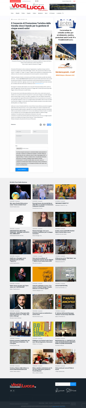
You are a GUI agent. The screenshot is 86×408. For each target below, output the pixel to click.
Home (12, 13)
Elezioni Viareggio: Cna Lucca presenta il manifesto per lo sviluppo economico (43, 232)
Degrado (28, 13)
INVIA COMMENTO (22, 169)
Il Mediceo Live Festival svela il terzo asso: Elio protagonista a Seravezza (43, 341)
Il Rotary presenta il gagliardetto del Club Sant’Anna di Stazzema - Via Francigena (20, 342)
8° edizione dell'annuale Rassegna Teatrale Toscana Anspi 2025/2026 (64, 313)
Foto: (16, 146)
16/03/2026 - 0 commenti (15, 338)
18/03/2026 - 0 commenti (37, 311)
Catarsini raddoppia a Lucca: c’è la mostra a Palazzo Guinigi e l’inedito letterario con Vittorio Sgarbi (42, 287)
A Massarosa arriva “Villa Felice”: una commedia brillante (65, 259)
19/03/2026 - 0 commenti (15, 311)
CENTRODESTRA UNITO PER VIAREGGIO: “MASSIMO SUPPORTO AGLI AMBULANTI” (19, 232)
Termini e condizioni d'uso (65, 403)
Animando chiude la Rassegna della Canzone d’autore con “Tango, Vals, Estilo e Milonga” (19, 314)
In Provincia (52, 13)
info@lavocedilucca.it (56, 406)
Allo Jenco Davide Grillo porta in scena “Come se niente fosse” (19, 204)
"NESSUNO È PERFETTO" (62, 203)
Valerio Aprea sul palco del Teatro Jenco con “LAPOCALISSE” (19, 286)
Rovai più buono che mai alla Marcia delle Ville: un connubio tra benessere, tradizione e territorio (43, 205)
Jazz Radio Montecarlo (26, 1)
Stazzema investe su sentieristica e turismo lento (42, 313)
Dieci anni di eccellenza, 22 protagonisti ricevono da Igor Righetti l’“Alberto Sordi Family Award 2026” (43, 259)
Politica (23, 13)
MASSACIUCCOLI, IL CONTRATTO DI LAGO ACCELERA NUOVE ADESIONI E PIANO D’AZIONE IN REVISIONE (65, 342)
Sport (46, 13)
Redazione (13, 124)
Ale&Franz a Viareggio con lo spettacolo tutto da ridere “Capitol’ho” (18, 259)
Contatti (46, 403)
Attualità (18, 13)
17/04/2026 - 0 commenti (37, 256)
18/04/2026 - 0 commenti (15, 228)
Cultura (34, 13)
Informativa (51, 403)
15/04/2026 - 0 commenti (15, 283)
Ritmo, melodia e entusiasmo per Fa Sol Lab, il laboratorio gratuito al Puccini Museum (42, 369)
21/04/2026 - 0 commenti (60, 201)
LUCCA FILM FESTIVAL (61, 286)
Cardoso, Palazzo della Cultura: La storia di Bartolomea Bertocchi (19, 368)
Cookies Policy (73, 404)
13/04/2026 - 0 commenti (60, 283)
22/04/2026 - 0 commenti (15, 201)
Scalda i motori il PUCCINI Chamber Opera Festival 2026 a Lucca (65, 231)
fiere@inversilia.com (39, 83)
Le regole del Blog (57, 403)
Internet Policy (73, 403)
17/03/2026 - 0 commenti (60, 311)
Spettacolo (40, 13)
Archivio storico (62, 406)
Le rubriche (59, 13)
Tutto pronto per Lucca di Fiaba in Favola (64, 368)
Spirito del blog (41, 403)
